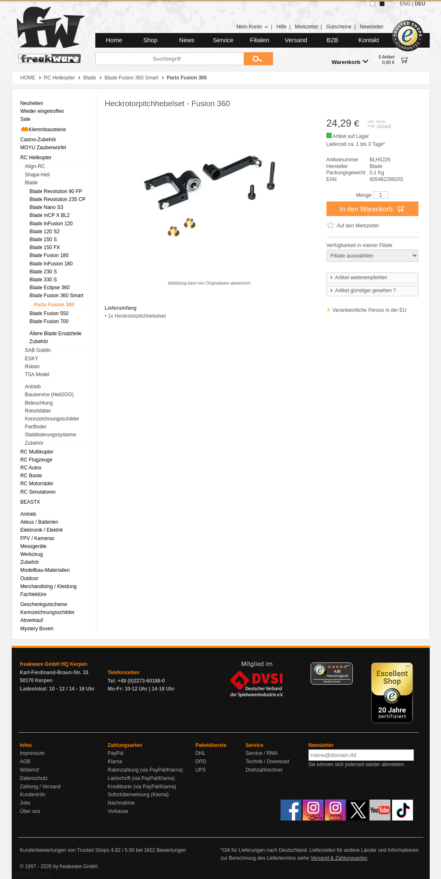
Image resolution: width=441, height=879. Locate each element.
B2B (332, 40)
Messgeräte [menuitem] (33, 546)
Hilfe (281, 27)
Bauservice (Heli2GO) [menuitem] (49, 394)
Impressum (32, 753)
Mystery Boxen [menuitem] (37, 629)
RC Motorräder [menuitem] (37, 484)
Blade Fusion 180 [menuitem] (49, 255)
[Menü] (348, 667)
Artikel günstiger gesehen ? (362, 290)
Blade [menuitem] (31, 183)
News (187, 40)
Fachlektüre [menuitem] (33, 594)
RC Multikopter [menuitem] (37, 452)
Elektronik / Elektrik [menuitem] (41, 530)
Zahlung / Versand (40, 787)
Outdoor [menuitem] (29, 578)
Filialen (259, 40)
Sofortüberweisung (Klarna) (138, 794)
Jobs (25, 803)
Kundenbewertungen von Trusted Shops (65, 850)
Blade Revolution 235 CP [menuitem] (58, 199)
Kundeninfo (33, 794)
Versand (296, 40)
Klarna (115, 761)
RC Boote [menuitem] (31, 476)
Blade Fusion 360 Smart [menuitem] (57, 295)
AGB (25, 761)
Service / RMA (262, 753)
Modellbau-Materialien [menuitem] (45, 570)
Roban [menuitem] (32, 366)
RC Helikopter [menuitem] (36, 158)
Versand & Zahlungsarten (339, 858)
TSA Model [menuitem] (37, 374)
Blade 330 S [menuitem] (43, 280)
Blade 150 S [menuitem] (43, 239)
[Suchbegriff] (169, 58)
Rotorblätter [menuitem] (38, 411)
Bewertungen (171, 850)
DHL (201, 753)
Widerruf (29, 770)
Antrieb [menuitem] (33, 387)
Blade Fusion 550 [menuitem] (49, 313)
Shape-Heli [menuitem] (37, 175)
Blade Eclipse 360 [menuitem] (50, 287)
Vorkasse (118, 811)
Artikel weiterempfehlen (358, 277)
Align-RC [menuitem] (35, 166)
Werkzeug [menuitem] (31, 554)
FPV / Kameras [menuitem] (37, 538)
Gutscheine (339, 27)
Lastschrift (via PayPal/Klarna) (141, 778)
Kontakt (368, 40)
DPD (201, 761)
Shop (150, 40)
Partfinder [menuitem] (36, 427)
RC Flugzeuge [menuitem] (36, 460)
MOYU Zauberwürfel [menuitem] (43, 147)
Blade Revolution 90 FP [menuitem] (56, 191)
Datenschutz (34, 778)
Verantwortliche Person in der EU (370, 310)
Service (223, 40)
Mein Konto (252, 27)
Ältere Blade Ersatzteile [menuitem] (56, 333)
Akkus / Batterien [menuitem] (39, 522)
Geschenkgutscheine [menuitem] (43, 604)
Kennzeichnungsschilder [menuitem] (52, 419)
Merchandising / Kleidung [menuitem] (48, 586)
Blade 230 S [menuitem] (43, 272)
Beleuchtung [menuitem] (39, 403)
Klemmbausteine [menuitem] (43, 129)
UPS (201, 770)
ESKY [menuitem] (31, 359)
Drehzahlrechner (264, 770)
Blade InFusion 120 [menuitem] (51, 224)
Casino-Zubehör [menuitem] (38, 140)
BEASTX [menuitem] (30, 502)
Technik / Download (267, 761)
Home (114, 40)
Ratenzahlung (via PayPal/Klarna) (145, 770)
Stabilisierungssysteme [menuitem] (50, 435)
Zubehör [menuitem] (39, 341)
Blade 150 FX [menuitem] (45, 247)
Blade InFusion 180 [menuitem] (51, 264)
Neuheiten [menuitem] (31, 103)
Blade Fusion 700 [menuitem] (49, 321)
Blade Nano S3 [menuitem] (47, 207)
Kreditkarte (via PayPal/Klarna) (142, 787)
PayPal (116, 753)
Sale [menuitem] (25, 119)
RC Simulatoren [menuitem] (38, 492)
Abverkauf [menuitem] (31, 620)
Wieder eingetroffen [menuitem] (42, 111)
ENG (405, 4)
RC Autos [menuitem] (31, 468)
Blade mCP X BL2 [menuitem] (50, 215)
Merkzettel (306, 27)
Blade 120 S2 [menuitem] (45, 231)
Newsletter (372, 27)
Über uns (30, 811)
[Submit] (258, 58)
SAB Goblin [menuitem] (38, 350)
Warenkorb (349, 61)
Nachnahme (121, 803)
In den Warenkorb (372, 208)
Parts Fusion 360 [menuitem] (54, 305)
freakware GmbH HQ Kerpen (53, 664)
